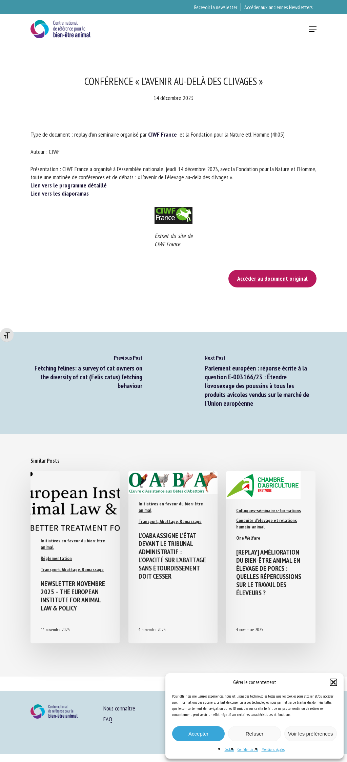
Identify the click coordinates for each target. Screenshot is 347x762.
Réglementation (56, 558)
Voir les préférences (310, 734)
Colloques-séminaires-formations (268, 510)
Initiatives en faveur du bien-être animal (73, 544)
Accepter (198, 734)
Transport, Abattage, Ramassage (72, 569)
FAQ (107, 719)
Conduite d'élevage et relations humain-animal (266, 523)
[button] (333, 682)
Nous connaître (119, 708)
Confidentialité (248, 749)
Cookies (229, 749)
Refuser (255, 734)
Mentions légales (273, 749)
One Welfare (248, 538)
